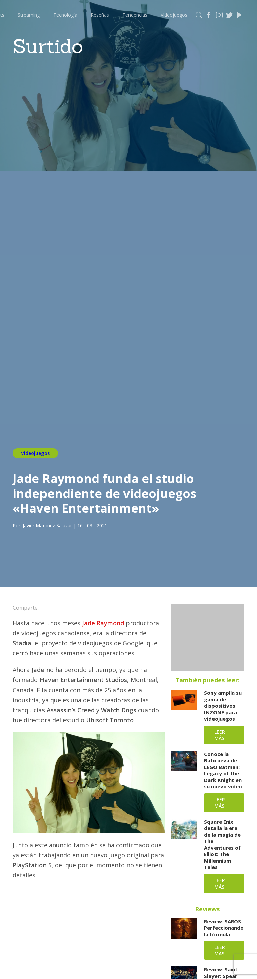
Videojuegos (174, 15)
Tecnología (65, 15)
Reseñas (100, 15)
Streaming (29, 15)
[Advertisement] (207, 637)
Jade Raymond (103, 623)
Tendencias (134, 15)
